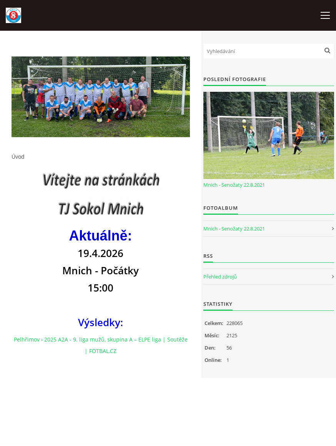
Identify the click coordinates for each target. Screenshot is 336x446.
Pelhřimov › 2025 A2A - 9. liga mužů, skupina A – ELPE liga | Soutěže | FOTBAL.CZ (101, 345)
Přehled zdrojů (220, 276)
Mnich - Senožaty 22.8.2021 (234, 184)
